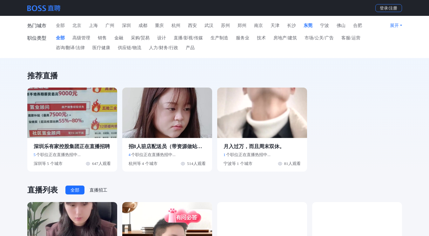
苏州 (225, 25)
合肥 (357, 25)
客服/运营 (350, 38)
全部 (60, 25)
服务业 (242, 38)
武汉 (208, 25)
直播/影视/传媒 (188, 38)
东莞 (308, 25)
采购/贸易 (140, 38)
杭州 (175, 25)
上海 (93, 25)
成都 (142, 25)
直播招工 (98, 190)
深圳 (126, 25)
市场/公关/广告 (319, 38)
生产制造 (219, 38)
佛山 (341, 25)
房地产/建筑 (285, 38)
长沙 (291, 25)
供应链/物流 (129, 47)
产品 (190, 47)
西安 (192, 25)
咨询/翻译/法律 (70, 47)
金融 (118, 38)
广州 (109, 25)
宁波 (324, 25)
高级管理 (81, 38)
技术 (261, 38)
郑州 (242, 25)
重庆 (159, 25)
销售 (102, 38)
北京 (76, 25)
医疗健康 (101, 47)
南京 (258, 25)
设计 (161, 38)
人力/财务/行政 (163, 47)
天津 (275, 25)
